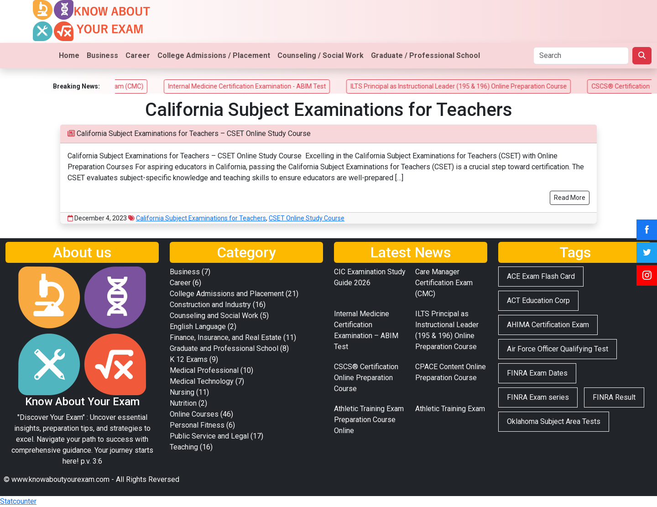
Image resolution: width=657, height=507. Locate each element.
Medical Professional (204, 370)
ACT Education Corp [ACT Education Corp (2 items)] (538, 300)
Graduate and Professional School (224, 348)
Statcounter (18, 501)
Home (69, 55)
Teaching (184, 447)
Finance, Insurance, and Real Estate (226, 337)
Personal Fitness (197, 425)
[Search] (581, 55)
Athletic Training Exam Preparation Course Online (369, 419)
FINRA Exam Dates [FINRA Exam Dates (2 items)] (537, 373)
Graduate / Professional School (425, 55)
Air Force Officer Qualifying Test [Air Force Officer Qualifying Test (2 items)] (557, 349)
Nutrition (183, 403)
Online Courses (194, 414)
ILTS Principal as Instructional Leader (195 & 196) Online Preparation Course (468, 86)
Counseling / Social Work (320, 55)
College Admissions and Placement (227, 293)
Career (137, 55)
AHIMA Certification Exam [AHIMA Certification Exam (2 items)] (548, 324)
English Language (198, 326)
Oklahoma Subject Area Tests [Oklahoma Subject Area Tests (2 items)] (553, 421)
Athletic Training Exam (450, 408)
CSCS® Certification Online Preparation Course (366, 377)
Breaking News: (76, 86)
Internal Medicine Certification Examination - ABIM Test (257, 86)
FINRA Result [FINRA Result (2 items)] (614, 397)
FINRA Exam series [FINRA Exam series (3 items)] (538, 397)
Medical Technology (202, 381)
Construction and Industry (210, 304)
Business (102, 55)
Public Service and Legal (209, 436)
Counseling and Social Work (214, 315)
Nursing (182, 392)
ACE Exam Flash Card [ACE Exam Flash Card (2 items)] (541, 276)
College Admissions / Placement (213, 55)
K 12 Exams (189, 359)
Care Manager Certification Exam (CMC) (444, 282)
